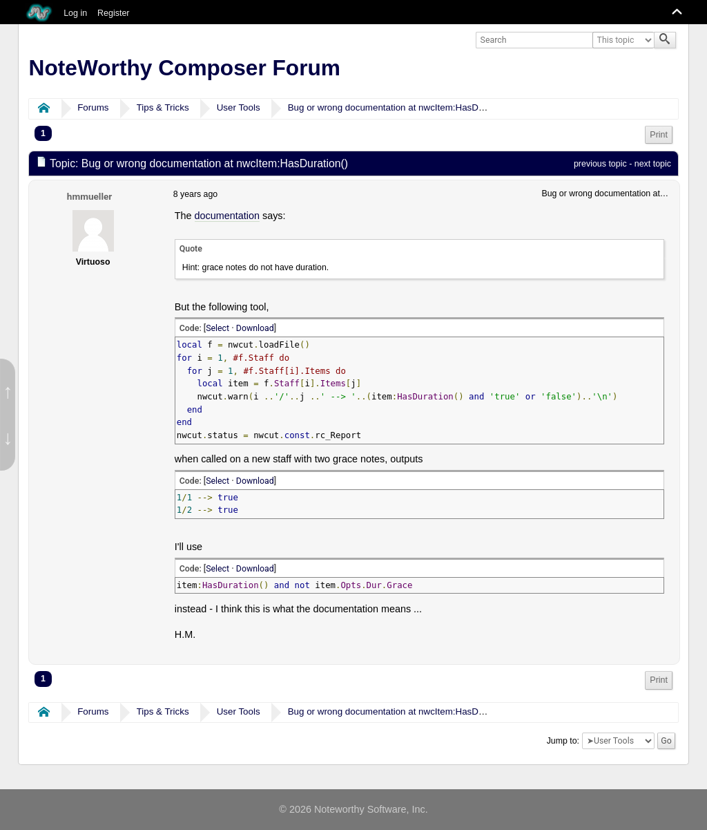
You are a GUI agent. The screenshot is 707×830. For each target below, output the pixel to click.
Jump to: (563, 741)
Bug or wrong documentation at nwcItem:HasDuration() (400, 107)
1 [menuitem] (43, 133)
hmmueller (89, 196)
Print (659, 135)
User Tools (238, 107)
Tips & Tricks (163, 107)
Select (217, 328)
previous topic (600, 164)
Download (255, 328)
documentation (227, 215)
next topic (653, 164)
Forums (92, 107)
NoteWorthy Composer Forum (184, 67)
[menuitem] (658, 135)
